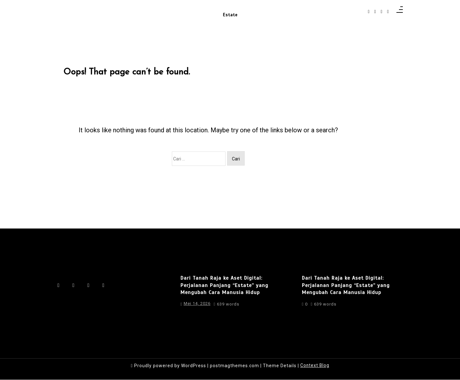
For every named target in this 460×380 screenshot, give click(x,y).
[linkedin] (381, 11)
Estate (230, 13)
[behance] (388, 11)
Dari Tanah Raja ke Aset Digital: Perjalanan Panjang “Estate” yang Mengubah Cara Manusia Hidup (224, 287)
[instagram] (375, 11)
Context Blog (315, 365)
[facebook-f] (369, 11)
